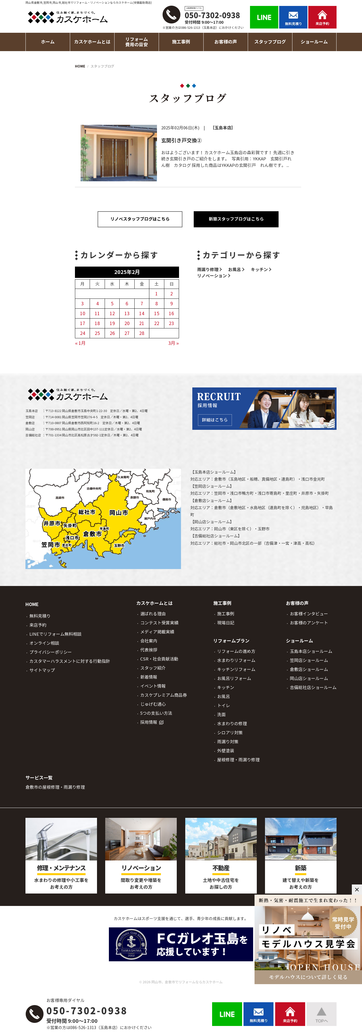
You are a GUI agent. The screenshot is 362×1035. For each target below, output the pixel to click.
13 (127, 313)
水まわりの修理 (232, 723)
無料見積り (40, 616)
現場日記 (225, 623)
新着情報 (148, 677)
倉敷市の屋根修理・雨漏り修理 (55, 787)
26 (112, 333)
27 (127, 333)
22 (156, 323)
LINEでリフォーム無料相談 (55, 634)
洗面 (221, 714)
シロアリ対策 (230, 732)
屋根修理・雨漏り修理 (238, 759)
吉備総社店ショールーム (216, 536)
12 (112, 313)
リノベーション (212, 275)
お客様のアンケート (309, 623)
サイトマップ (42, 670)
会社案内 (148, 641)
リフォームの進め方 (236, 651)
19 (112, 323)
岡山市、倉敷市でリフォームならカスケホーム (187, 982)
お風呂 (234, 269)
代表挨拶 (148, 650)
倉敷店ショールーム (212, 500)
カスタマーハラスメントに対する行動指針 (69, 661)
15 (156, 313)
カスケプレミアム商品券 (163, 695)
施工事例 (225, 613)
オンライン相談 (44, 643)
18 (97, 323)
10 (82, 313)
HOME (32, 604)
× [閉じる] (356, 889)
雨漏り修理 (207, 269)
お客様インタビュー (309, 613)
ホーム (48, 42)
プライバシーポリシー (50, 652)
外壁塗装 (225, 750)
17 (82, 323)
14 (141, 313)
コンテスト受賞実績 (159, 623)
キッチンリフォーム (236, 669)
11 (97, 313)
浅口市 (307, 479)
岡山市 (220, 528)
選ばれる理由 (153, 613)
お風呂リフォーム (234, 678)
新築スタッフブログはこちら (236, 219)
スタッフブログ (270, 42)
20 (127, 323)
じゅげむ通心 (153, 704)
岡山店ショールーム (212, 521)
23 (171, 323)
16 (171, 313)
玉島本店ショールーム (214, 472)
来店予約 (37, 625)
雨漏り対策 (227, 741)
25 (97, 333)
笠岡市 (220, 493)
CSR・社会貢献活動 (159, 659)
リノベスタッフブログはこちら (140, 219)
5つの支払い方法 (156, 713)
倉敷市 (220, 479)
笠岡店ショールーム (212, 486)
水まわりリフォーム (236, 660)
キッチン (259, 269)
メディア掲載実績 (157, 632)
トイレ (223, 705)
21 (141, 323)
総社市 (220, 543)
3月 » (173, 343)
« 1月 (80, 343)
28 (141, 333)
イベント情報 (153, 686)
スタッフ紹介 (153, 668)
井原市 (307, 493)
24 (82, 333)
